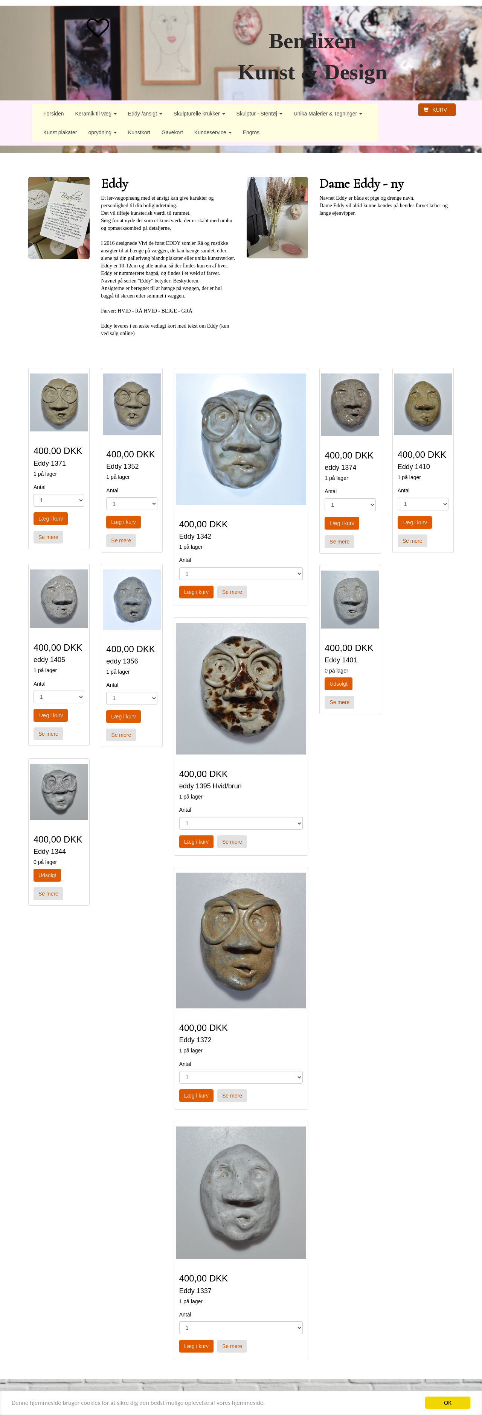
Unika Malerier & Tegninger (328, 114)
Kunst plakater (60, 132)
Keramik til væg (95, 114)
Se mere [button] (48, 537)
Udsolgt (47, 875)
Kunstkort (139, 132)
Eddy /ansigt (145, 114)
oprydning (102, 132)
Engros (251, 132)
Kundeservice (213, 132)
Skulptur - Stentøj (259, 114)
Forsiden (53, 114)
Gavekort (172, 132)
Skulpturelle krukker (199, 114)
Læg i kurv (50, 519)
